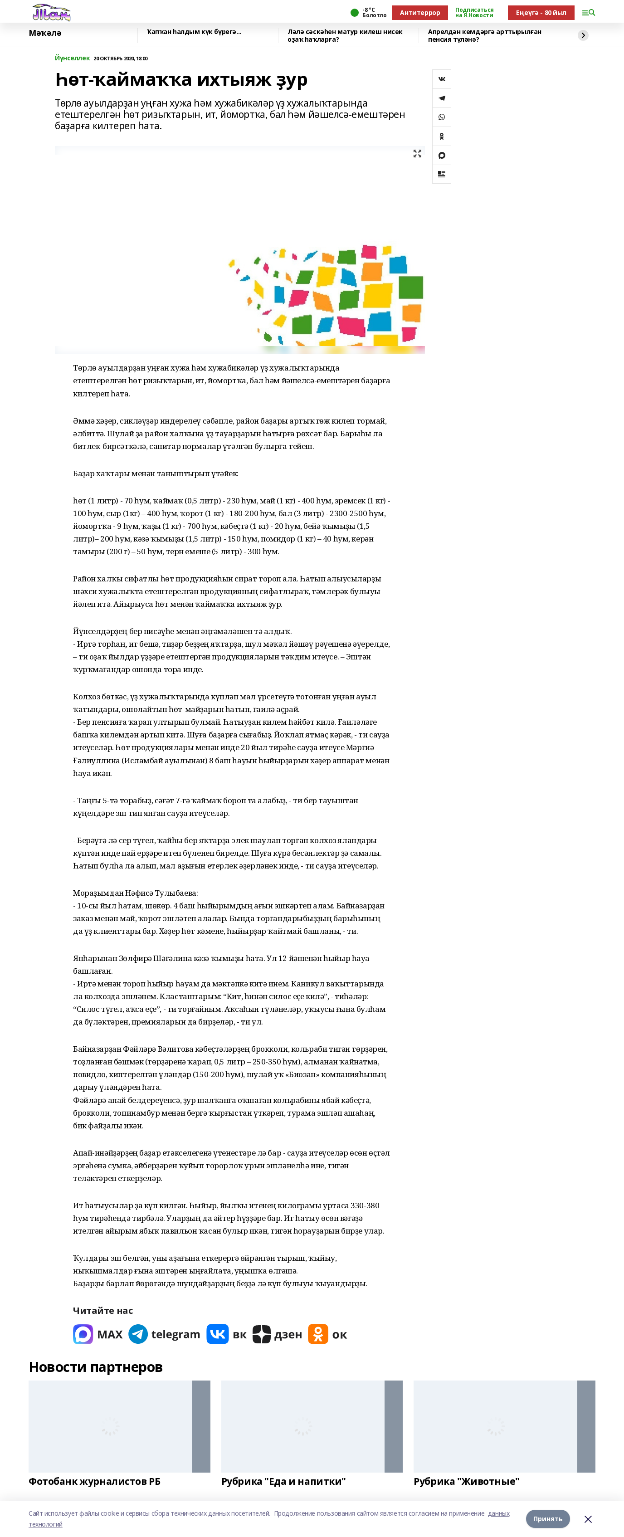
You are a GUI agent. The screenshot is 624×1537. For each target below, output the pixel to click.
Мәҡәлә (45, 33)
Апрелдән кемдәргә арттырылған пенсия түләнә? (484, 35)
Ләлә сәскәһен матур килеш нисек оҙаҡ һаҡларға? (345, 35)
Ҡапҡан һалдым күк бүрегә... (194, 32)
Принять (548, 1518)
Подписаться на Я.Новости (474, 12)
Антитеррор (420, 12)
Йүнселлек (72, 58)
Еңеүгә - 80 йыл (541, 12)
